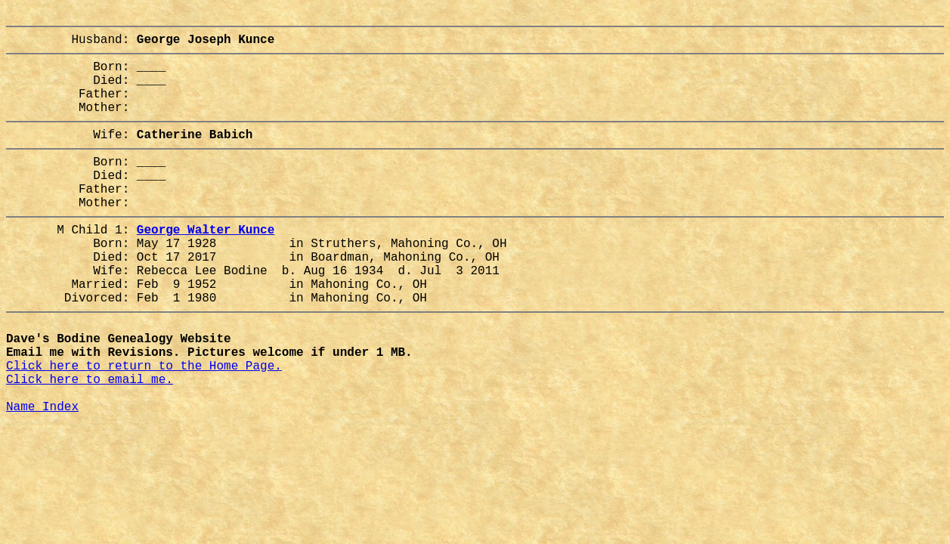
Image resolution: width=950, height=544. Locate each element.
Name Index (42, 478)
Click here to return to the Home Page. (144, 428)
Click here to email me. (89, 445)
